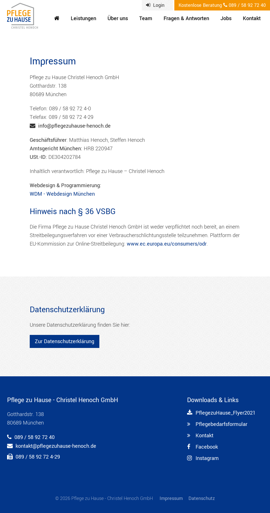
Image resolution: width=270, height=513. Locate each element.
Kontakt (252, 18)
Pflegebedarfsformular (217, 424)
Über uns (118, 18)
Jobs (226, 18)
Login (155, 5)
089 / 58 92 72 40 (222, 5)
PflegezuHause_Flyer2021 (221, 413)
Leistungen (83, 18)
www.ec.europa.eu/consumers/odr (167, 244)
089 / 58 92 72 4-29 (38, 457)
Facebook (202, 447)
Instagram (203, 458)
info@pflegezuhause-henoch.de (74, 126)
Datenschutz (201, 498)
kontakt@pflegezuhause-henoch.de (56, 446)
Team (145, 18)
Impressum (171, 498)
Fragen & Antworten (186, 18)
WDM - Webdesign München (62, 194)
